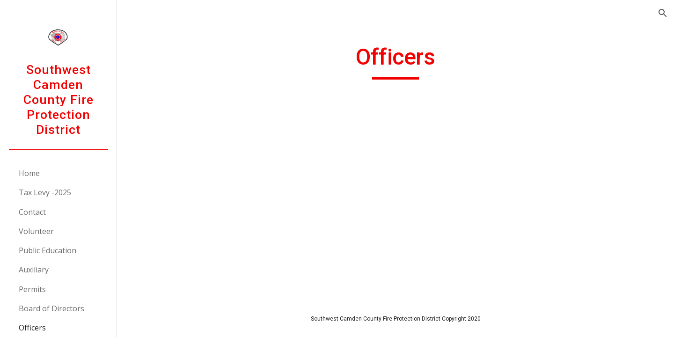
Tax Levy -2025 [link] (45, 192)
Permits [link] (32, 289)
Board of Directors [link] (51, 308)
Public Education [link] (47, 250)
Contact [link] (32, 212)
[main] (395, 61)
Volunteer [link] (36, 231)
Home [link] (29, 173)
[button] (663, 13)
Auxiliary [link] (34, 269)
